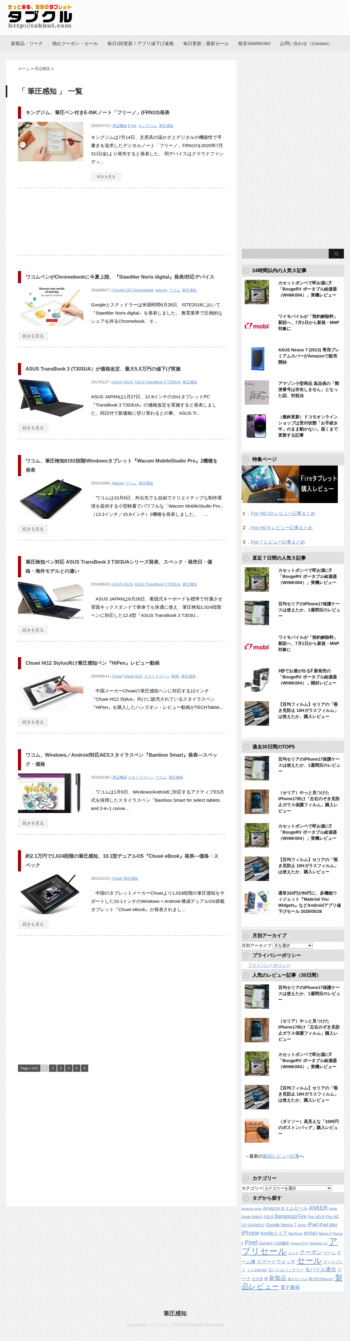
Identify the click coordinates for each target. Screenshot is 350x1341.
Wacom (118, 483)
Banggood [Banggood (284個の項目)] (286, 1216)
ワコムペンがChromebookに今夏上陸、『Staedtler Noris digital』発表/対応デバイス (120, 277)
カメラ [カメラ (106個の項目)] (293, 1253)
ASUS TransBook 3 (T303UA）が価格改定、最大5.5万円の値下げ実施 (103, 368)
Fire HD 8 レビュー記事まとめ (282, 527)
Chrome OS (121, 290)
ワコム (174, 290)
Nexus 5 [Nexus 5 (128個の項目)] (325, 1233)
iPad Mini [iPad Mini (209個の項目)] (328, 1224)
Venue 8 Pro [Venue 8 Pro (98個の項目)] (299, 1243)
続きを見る (106, 176)
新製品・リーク (27, 43)
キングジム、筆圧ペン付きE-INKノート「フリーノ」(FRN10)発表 (98, 112)
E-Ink (132, 126)
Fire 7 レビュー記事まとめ (278, 541)
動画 (175, 676)
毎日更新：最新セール (206, 43)
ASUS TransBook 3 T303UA (157, 382)
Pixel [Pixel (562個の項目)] (251, 1242)
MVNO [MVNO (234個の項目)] (310, 1233)
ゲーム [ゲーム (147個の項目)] (330, 1253)
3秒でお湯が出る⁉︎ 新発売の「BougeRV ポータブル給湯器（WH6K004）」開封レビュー (307, 676)
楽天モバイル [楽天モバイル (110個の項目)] (298, 1279)
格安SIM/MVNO (254, 43)
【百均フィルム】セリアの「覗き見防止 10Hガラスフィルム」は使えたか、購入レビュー (308, 710)
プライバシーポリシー (269, 965)
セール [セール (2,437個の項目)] (309, 1260)
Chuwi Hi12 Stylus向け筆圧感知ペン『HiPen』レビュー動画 (92, 663)
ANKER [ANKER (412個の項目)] (318, 1208)
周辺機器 (119, 126)
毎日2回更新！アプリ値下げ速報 (140, 43)
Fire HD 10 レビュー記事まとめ (283, 513)
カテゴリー (252, 1188)
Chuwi (117, 676)
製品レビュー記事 (281, 1156)
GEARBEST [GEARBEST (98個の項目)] (256, 1225)
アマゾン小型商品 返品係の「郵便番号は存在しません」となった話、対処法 (308, 389)
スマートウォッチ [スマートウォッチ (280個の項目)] (276, 1261)
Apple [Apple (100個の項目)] (333, 1208)
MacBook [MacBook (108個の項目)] (295, 1233)
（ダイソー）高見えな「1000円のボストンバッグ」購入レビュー (308, 1127)
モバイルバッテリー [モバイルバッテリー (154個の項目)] (286, 1270)
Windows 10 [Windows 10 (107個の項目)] (318, 1243)
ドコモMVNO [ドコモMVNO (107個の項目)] (257, 1270)
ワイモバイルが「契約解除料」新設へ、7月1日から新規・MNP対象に (308, 322)
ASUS (117, 382)
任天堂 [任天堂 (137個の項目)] (257, 1279)
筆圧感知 (166, 126)
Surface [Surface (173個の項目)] (266, 1243)
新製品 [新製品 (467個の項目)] (277, 1278)
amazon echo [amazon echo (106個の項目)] (252, 1208)
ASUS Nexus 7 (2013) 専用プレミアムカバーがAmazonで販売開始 (308, 355)
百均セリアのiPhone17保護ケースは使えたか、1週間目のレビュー (309, 609)
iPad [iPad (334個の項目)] (313, 1224)
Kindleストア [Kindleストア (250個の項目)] (274, 1233)
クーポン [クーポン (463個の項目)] (311, 1252)
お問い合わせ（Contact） (306, 43)
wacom (161, 290)
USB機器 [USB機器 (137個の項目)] (281, 1243)
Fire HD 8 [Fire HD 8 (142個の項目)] (316, 1217)
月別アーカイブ (256, 945)
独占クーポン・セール (75, 43)
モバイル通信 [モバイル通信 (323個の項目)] (320, 1269)
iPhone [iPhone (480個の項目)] (250, 1233)
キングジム (147, 126)
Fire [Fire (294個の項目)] (302, 1216)
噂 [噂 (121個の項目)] (266, 1279)
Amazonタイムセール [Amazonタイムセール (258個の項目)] (285, 1208)
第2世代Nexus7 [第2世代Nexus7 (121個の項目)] (321, 1279)
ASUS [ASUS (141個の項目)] (268, 1217)
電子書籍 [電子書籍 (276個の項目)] (290, 1287)
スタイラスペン (157, 676)
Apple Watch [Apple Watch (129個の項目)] (252, 1217)
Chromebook (143, 290)
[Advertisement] (121, 225)
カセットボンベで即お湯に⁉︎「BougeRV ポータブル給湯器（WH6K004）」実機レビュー (307, 288)
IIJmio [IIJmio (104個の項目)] (302, 1225)
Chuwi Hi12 (133, 676)
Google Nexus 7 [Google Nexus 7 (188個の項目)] (281, 1224)
